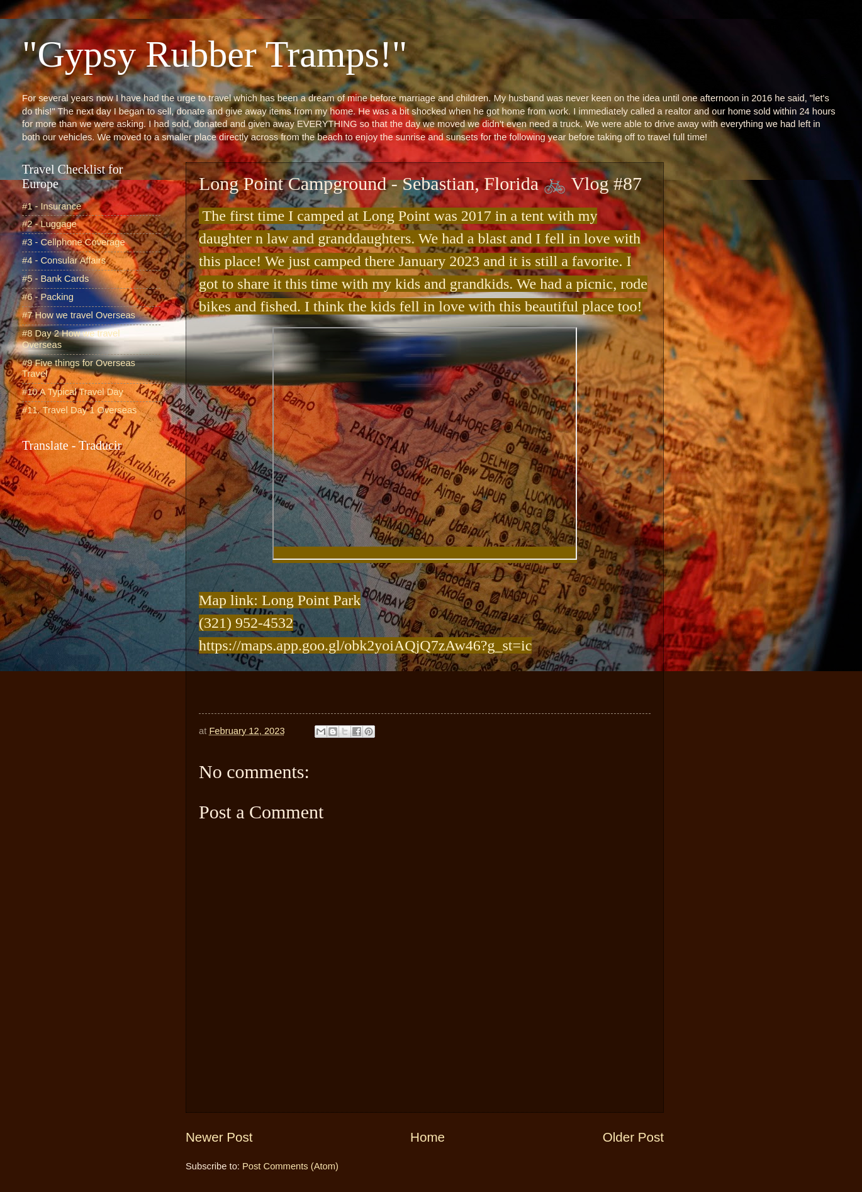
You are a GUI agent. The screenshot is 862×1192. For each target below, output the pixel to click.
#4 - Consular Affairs (64, 260)
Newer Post (219, 1137)
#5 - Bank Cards (55, 279)
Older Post (633, 1137)
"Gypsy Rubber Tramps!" (214, 54)
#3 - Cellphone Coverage (73, 242)
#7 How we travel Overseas (78, 315)
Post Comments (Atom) (290, 1166)
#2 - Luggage (49, 224)
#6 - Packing (48, 297)
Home (427, 1137)
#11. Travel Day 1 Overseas (79, 410)
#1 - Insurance (51, 206)
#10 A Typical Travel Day (72, 392)
